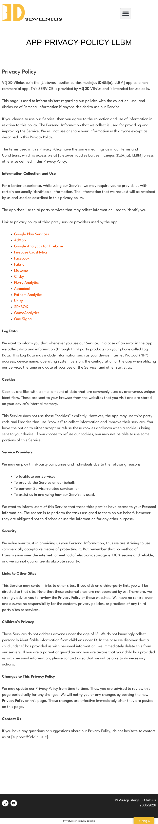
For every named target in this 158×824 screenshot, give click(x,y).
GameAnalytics (26, 313)
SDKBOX (21, 307)
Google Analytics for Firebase (38, 246)
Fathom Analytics (28, 295)
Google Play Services (31, 234)
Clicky (19, 277)
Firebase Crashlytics (30, 252)
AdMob (20, 240)
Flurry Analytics (26, 283)
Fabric (19, 264)
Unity (18, 301)
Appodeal (22, 289)
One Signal (23, 319)
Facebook (21, 258)
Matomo (21, 270)
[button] (125, 13)
